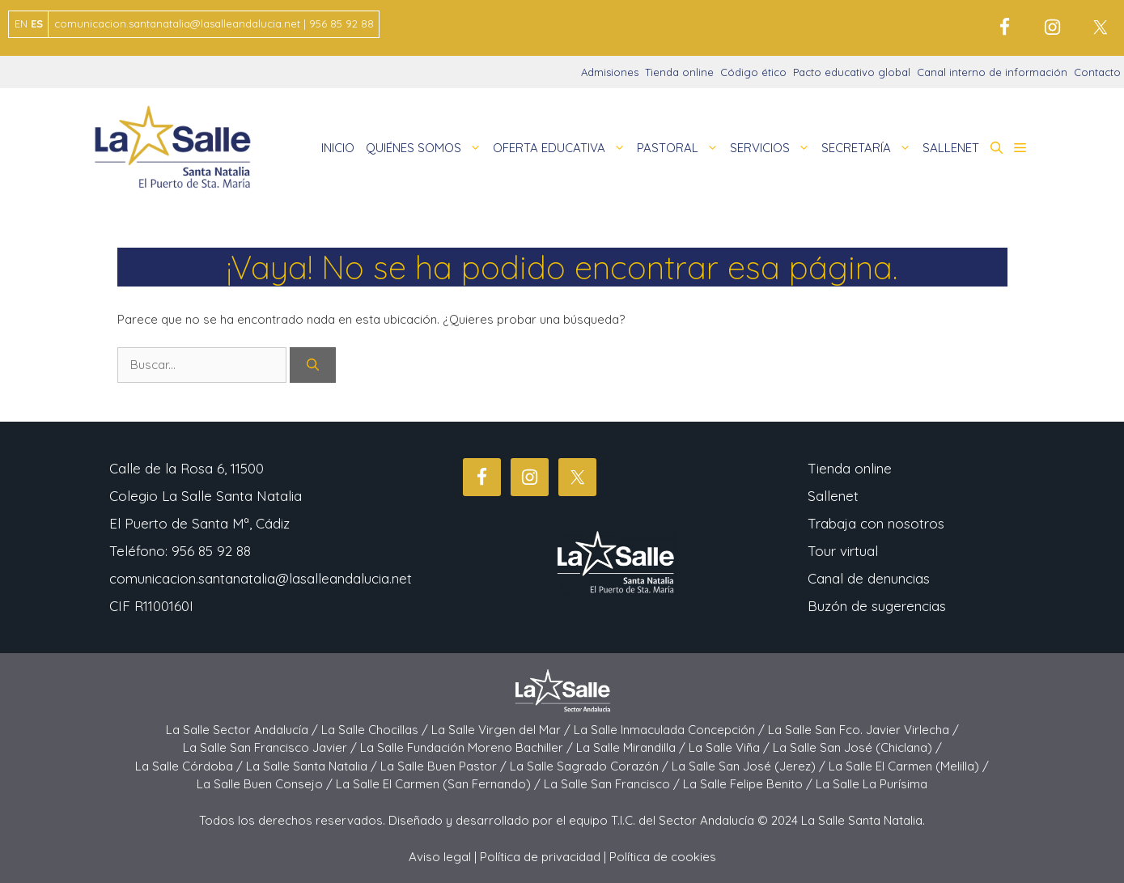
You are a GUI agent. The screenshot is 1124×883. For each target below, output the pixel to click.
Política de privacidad (540, 856)
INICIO (337, 147)
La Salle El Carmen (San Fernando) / (440, 784)
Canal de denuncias (869, 578)
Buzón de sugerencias (877, 605)
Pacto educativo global (851, 72)
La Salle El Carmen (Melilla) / (909, 766)
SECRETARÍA (869, 148)
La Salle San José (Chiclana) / (857, 747)
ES (37, 23)
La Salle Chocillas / (376, 729)
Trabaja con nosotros (876, 523)
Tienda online (679, 72)
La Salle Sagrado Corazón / (591, 766)
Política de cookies (662, 856)
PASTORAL (680, 148)
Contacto (1097, 72)
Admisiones (609, 72)
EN (21, 23)
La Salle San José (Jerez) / (750, 766)
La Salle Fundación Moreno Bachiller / (468, 747)
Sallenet (833, 495)
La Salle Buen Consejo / (266, 784)
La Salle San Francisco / (613, 784)
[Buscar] (313, 365)
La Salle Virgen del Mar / (502, 729)
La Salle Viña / (731, 747)
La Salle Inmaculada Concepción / (671, 729)
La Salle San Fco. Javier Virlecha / (863, 729)
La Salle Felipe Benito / (749, 784)
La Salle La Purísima (871, 784)
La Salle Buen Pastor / (445, 766)
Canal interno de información (992, 72)
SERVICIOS (773, 148)
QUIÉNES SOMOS (426, 148)
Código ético (753, 72)
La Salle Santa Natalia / (313, 766)
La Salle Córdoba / (190, 766)
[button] (996, 148)
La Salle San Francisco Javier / (271, 747)
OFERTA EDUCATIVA (562, 148)
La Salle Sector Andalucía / (243, 729)
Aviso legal (440, 856)
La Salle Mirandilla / (632, 747)
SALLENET (951, 147)
